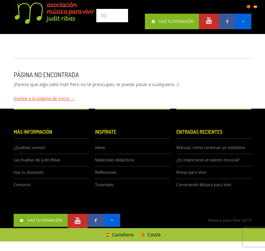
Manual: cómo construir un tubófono (210, 147)
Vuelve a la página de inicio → (44, 98)
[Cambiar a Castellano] (119, 235)
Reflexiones (105, 172)
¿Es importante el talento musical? (208, 160)
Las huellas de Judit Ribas (37, 160)
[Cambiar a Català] (150, 235)
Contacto (22, 184)
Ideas (100, 147)
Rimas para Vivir (191, 172)
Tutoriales (104, 184)
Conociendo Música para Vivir (203, 184)
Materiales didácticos (114, 160)
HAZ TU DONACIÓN (172, 21)
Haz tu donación (29, 172)
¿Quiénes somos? (30, 147)
